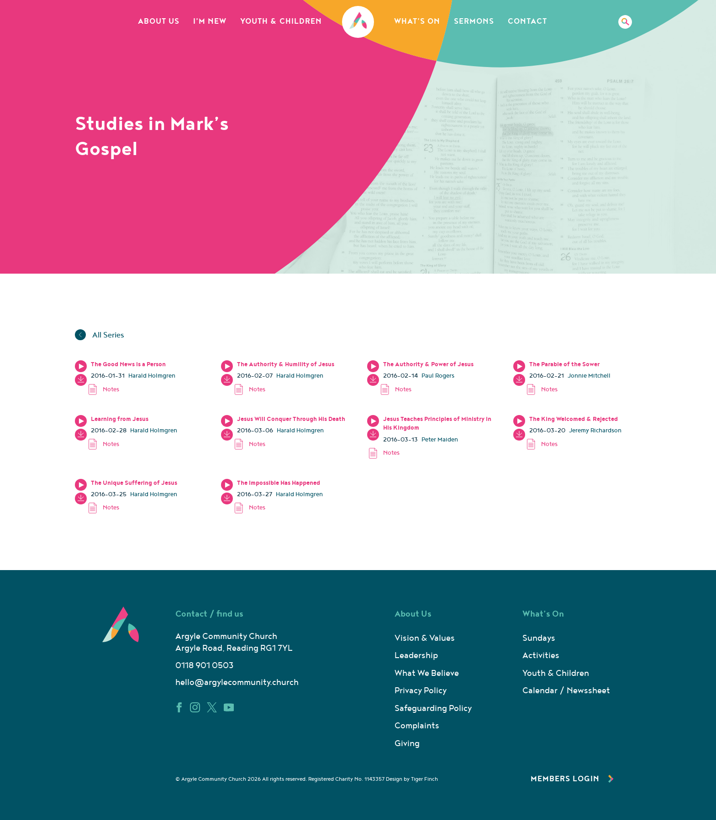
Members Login (572, 779)
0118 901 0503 (204, 665)
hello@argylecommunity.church (237, 682)
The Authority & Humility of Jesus (285, 364)
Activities (540, 655)
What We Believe (427, 673)
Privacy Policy (421, 690)
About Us (158, 21)
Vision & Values (425, 638)
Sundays (538, 638)
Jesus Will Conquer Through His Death (291, 419)
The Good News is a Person (128, 364)
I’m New (209, 21)
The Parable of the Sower (564, 364)
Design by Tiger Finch (412, 779)
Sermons (474, 21)
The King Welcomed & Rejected (573, 419)
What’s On (417, 21)
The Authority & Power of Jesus (428, 364)
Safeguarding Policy (433, 708)
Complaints (417, 726)
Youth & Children (281, 21)
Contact (527, 21)
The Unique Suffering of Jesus (134, 483)
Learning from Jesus (119, 419)
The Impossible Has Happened (278, 483)
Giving (407, 743)
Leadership (416, 655)
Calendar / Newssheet (566, 690)
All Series (99, 335)
